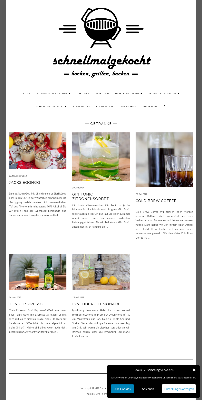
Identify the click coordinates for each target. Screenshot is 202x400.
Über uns (83, 93)
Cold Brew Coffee (156, 201)
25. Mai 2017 (78, 297)
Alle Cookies (122, 389)
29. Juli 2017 (78, 187)
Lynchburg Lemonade (96, 304)
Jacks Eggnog (24, 182)
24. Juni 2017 (15, 297)
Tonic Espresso (26, 304)
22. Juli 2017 (141, 194)
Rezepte (102, 93)
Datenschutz (128, 106)
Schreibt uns (81, 106)
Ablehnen (148, 389)
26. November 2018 (18, 176)
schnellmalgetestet (51, 106)
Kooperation (104, 106)
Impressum (150, 106)
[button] (194, 370)
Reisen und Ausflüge (164, 93)
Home (26, 93)
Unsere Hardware (128, 93)
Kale (89, 393)
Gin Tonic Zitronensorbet (90, 196)
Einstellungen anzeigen (179, 389)
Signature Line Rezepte (53, 93)
